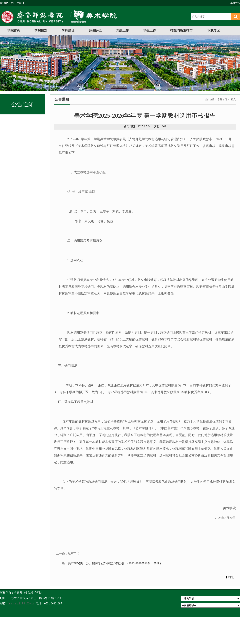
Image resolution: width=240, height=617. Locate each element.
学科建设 (68, 30)
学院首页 (13, 30)
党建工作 (122, 30)
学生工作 (149, 30)
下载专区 (213, 30)
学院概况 (40, 30)
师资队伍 (95, 30)
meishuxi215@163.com (21, 603)
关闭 (230, 577)
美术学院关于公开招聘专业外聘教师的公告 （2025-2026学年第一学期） (115, 563)
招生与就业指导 (181, 30)
